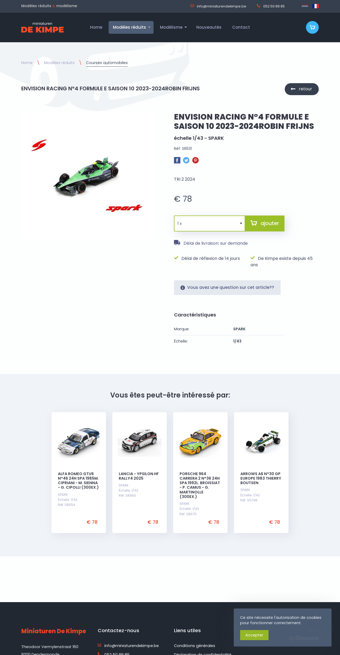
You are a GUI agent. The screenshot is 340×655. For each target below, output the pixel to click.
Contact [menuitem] (241, 27)
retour (305, 89)
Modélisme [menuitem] (171, 27)
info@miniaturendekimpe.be (218, 6)
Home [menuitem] (96, 27)
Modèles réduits (59, 62)
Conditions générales (194, 645)
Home (27, 62)
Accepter (254, 635)
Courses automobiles (107, 62)
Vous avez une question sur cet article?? (227, 292)
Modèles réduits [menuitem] (129, 27)
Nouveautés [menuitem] (209, 27)
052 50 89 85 (271, 6)
